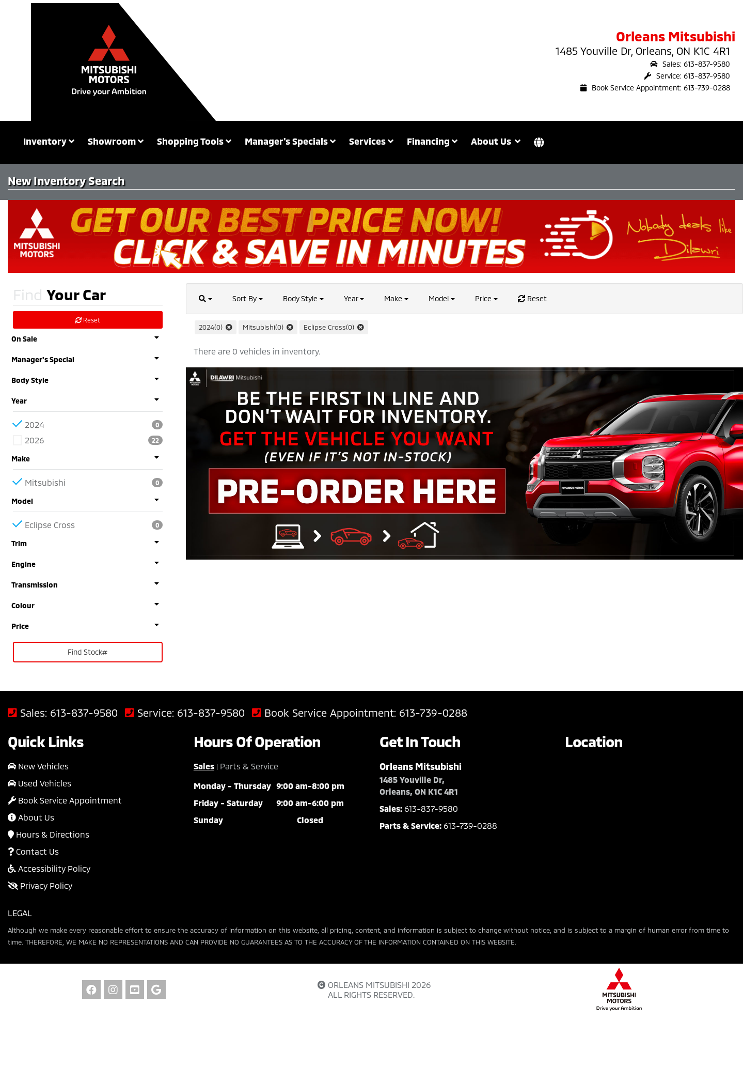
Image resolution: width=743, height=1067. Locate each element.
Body (303, 298)
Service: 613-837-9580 (687, 75)
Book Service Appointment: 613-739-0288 (655, 87)
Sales (204, 766)
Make (396, 298)
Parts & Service (249, 766)
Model (442, 298)
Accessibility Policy (49, 868)
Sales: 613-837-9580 (690, 63)
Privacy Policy (40, 885)
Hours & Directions (48, 834)
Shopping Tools (194, 141)
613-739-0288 (433, 713)
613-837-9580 (84, 713)
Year (354, 298)
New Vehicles (38, 766)
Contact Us (33, 851)
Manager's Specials (290, 141)
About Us (31, 817)
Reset (87, 319)
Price (486, 298)
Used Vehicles (39, 783)
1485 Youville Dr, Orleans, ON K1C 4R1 (643, 50)
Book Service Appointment (65, 800)
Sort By (247, 298)
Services (371, 141)
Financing (432, 141)
